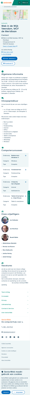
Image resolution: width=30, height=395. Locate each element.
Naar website (9, 58)
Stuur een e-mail (8, 52)
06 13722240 (7, 54)
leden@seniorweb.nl (9, 332)
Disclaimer (4, 354)
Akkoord (6, 392)
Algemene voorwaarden (7, 347)
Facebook (8, 63)
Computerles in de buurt (10, 6)
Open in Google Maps (9, 46)
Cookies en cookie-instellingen (9, 351)
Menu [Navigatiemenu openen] (24, 2)
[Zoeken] (19, 2)
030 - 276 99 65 (8, 327)
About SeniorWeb (6, 360)
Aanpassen (19, 392)
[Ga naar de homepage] (7, 2)
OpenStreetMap (23, 19)
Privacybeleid (5, 357)
